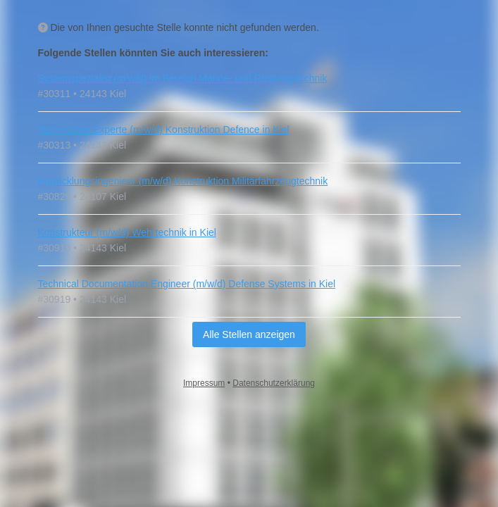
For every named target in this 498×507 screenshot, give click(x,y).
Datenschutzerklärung (273, 383)
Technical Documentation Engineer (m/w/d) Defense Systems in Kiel (187, 283)
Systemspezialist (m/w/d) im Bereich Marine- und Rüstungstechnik (183, 78)
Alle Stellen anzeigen (249, 334)
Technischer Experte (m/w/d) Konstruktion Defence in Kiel (164, 129)
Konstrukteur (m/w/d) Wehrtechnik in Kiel (127, 232)
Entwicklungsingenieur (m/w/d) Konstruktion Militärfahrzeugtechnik (183, 181)
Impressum (204, 383)
